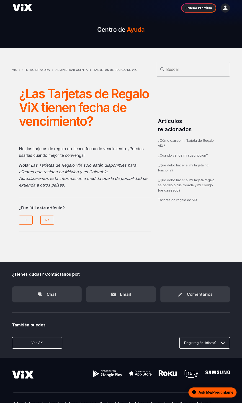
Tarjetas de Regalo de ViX (115, 70)
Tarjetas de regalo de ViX (177, 200)
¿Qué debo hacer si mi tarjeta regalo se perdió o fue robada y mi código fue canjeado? (186, 185)
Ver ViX (37, 343)
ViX (14, 70)
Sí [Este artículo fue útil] (26, 220)
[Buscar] (193, 69)
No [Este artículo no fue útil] (47, 220)
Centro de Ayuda (36, 70)
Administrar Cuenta (72, 70)
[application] (211, 392)
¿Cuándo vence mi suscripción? (183, 155)
